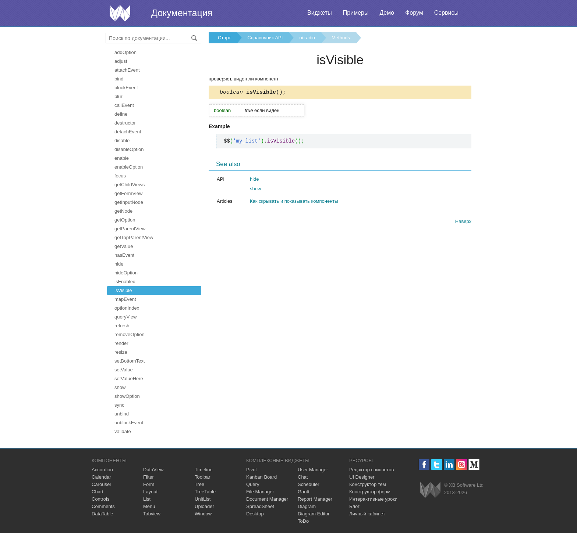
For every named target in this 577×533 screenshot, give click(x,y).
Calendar (101, 477)
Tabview (151, 513)
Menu (149, 506)
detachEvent (127, 131)
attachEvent (127, 70)
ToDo (303, 521)
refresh (121, 325)
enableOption (128, 167)
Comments (103, 506)
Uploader (204, 506)
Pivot (251, 469)
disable (122, 140)
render (121, 343)
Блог (354, 506)
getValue (123, 246)
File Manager (260, 491)
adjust (120, 61)
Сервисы (446, 13)
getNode (123, 211)
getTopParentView (133, 237)
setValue (123, 369)
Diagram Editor (314, 513)
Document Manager (267, 499)
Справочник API (265, 37)
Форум (414, 13)
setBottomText (129, 361)
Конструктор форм (369, 491)
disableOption (129, 149)
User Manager (313, 469)
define (120, 114)
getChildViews (129, 184)
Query (252, 484)
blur (118, 96)
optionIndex (126, 308)
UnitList (202, 499)
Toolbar (202, 477)
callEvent (124, 105)
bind (119, 79)
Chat (303, 477)
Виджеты (319, 13)
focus (120, 176)
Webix (430, 490)
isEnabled (124, 281)
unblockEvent (128, 422)
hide (119, 264)
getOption (124, 220)
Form (148, 484)
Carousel (101, 484)
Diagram (307, 506)
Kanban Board (261, 477)
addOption (125, 52)
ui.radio (307, 37)
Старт (224, 37)
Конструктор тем (367, 484)
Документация (181, 13)
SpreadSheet (260, 506)
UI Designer (362, 477)
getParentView (129, 228)
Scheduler (308, 484)
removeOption (129, 334)
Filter (148, 477)
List (147, 499)
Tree (199, 484)
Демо (386, 13)
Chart (97, 491)
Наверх (463, 222)
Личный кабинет (367, 513)
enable (121, 158)
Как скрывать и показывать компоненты (294, 202)
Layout (150, 491)
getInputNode (128, 202)
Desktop (255, 513)
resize (120, 352)
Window (203, 513)
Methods (341, 37)
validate (122, 431)
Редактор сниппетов (371, 469)
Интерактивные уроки (373, 499)
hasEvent (124, 255)
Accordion (102, 469)
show (119, 387)
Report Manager (315, 499)
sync (119, 405)
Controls (100, 499)
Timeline (204, 469)
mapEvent (125, 299)
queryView (125, 317)
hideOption (126, 272)
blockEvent (126, 87)
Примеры (356, 13)
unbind (121, 414)
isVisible (123, 290)
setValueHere (128, 378)
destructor (125, 123)
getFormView (128, 193)
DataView (153, 469)
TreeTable (205, 491)
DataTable (102, 513)
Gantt (303, 491)
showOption (127, 396)
